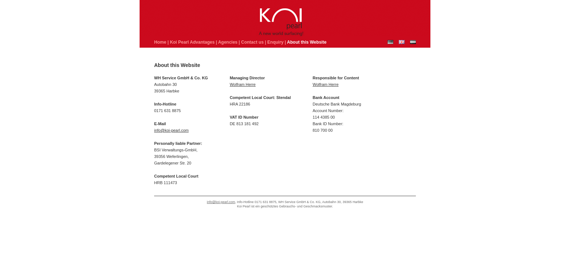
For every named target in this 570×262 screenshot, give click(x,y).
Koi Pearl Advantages (192, 42)
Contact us (252, 42)
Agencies (227, 42)
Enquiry (275, 42)
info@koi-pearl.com (171, 130)
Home (160, 42)
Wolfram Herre (243, 84)
